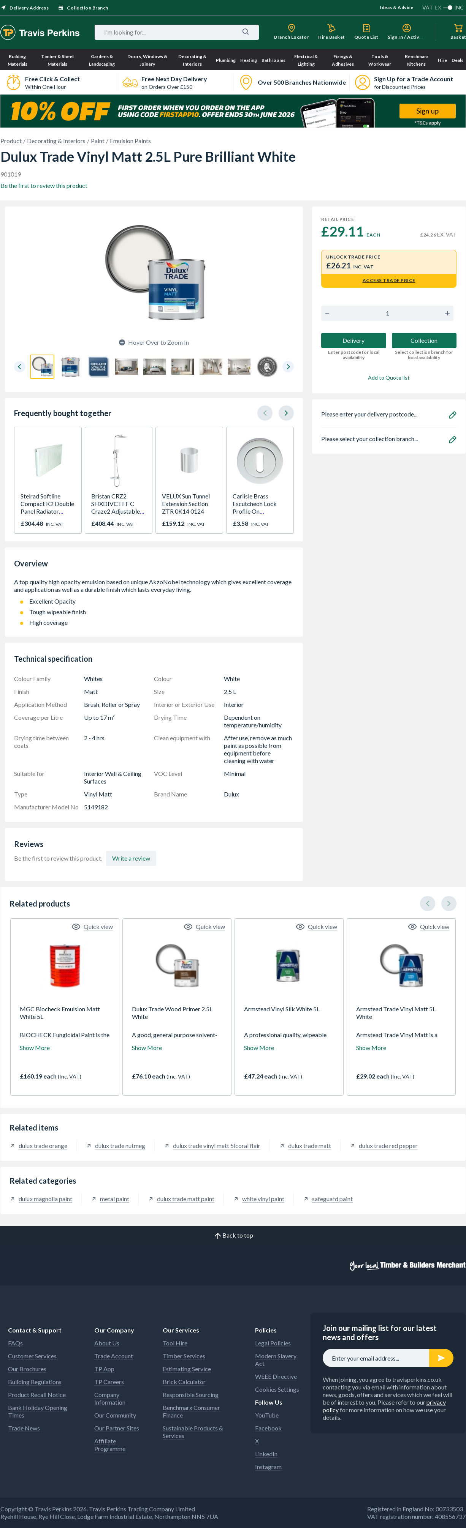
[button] (19, 366)
